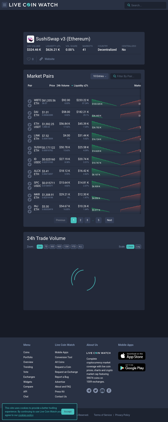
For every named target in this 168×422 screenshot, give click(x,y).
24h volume (33, 46)
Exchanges (29, 377)
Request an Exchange (66, 372)
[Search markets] (113, 76)
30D (52, 246)
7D (46, 246)
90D (59, 246)
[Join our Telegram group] (89, 390)
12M (66, 246)
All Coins (59, 362)
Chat (25, 396)
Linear (130, 246)
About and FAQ (63, 386)
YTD (73, 246)
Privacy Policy (122, 415)
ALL (80, 246)
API (25, 391)
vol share (71, 46)
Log (138, 246)
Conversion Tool (63, 357)
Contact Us (61, 396)
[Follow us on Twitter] (95, 390)
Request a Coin (63, 367)
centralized (129, 46)
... (93, 220)
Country (103, 46)
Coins (26, 352)
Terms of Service (103, 415)
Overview (28, 362)
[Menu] (5, 5)
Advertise (60, 382)
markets (88, 46)
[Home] (100, 353)
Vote (25, 372)
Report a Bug (62, 377)
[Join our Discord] (102, 390)
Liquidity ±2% (53, 46)
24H (40, 246)
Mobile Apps (61, 352)
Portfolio (28, 357)
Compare (28, 386)
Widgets (27, 382)
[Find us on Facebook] (109, 390)
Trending (28, 367)
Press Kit (60, 391)
